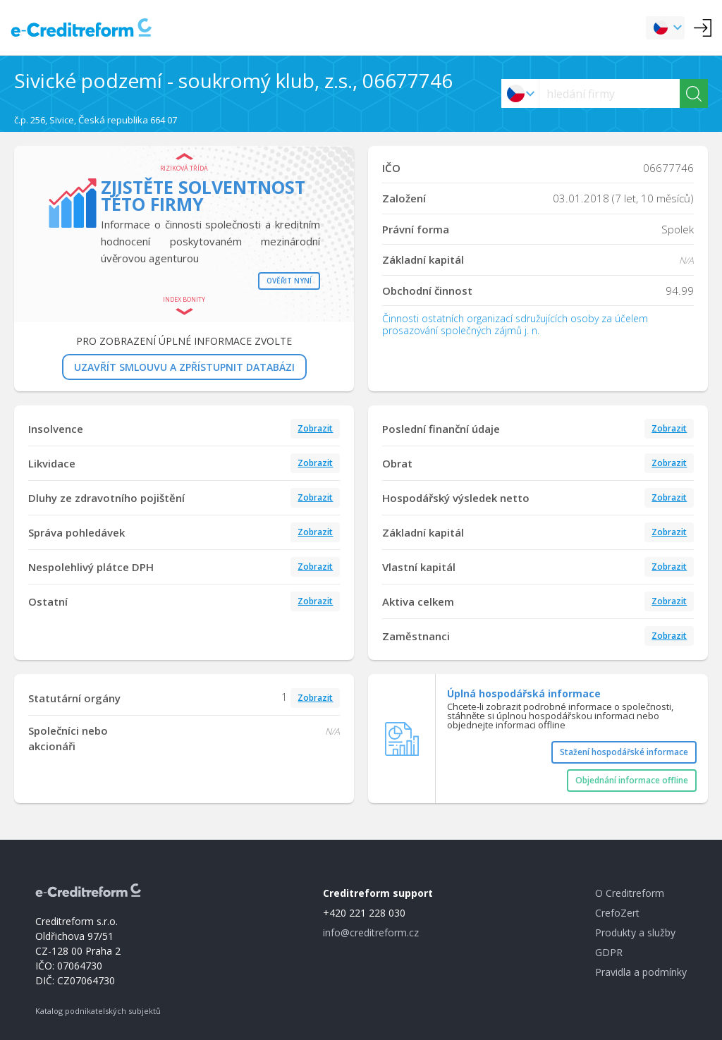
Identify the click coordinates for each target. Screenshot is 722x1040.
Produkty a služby (635, 932)
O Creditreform (629, 893)
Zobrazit (315, 428)
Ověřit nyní (289, 281)
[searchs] (609, 93)
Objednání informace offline (631, 780)
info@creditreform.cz (371, 932)
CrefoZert (617, 912)
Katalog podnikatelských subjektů (98, 1010)
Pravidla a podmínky (641, 972)
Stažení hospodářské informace (624, 752)
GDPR (609, 952)
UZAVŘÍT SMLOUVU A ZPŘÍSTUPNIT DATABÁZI (184, 367)
